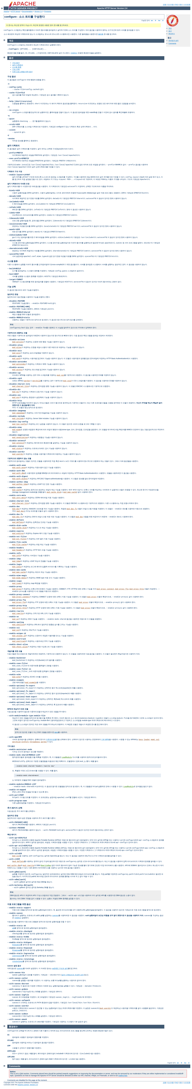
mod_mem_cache (70, 492)
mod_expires (18, 533)
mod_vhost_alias (20, 647)
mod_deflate (18, 522)
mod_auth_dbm (18, 473)
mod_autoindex (19, 364)
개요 (170, 28)
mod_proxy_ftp (121, 589)
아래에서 (74, 53)
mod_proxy (17, 589)
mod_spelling (18, 625)
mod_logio (17, 567)
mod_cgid (67, 381)
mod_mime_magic (19, 578)
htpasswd (16, 950)
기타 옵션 (11, 746)
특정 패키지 (11, 835)
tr (163, 20)
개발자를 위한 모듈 (14, 651)
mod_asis (16, 353)
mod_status (17, 449)
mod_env (15, 397)
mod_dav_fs (72, 509)
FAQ (176, 5)
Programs (47, 11)
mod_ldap (16, 561)
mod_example (30, 683)
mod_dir (15, 392)
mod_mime (16, 430)
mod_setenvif (18, 443)
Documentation (27, 11)
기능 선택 (16, 69)
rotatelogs (17, 961)
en (151, 20)
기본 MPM (105, 739)
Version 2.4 (38, 11)
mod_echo (16, 677)
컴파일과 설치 (173, 40)
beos (141, 740)
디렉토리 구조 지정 (14, 171)
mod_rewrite (18, 614)
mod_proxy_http (136, 589)
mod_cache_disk (54, 492)
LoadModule (67, 757)
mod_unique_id (19, 636)
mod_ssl (15, 630)
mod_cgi (60, 375)
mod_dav (15, 509)
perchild (36, 381)
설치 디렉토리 (17, 65)
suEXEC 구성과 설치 (60, 968)
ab (13, 928)
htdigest (16, 945)
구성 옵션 (16, 63)
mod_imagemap (18, 413)
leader (147, 740)
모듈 (164, 5)
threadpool (35, 742)
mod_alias (17, 347)
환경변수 (171, 34)
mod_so (15, 619)
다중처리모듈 (51, 739)
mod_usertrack (19, 641)
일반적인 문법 (12, 294)
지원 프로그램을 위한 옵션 (22, 72)
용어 (181, 5)
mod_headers (18, 550)
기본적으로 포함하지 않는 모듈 (19, 458)
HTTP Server (15, 11)
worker (27, 381)
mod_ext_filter (19, 539)
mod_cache (17, 490)
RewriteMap (46, 866)
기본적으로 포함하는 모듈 (17, 333)
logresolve (17, 956)
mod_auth (16, 359)
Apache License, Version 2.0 (28, 1085)
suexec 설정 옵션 (14, 966)
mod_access (17, 370)
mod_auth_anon (19, 468)
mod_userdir (18, 454)
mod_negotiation (20, 438)
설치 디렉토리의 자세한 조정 (18, 184)
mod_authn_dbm (14, 866)
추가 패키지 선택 (14, 808)
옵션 (170, 31)
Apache (6, 11)
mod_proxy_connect (105, 589)
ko (159, 20)
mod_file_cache (19, 545)
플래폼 (100, 34)
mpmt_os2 (155, 740)
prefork (25, 742)
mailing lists (122, 1076)
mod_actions (18, 342)
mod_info (16, 556)
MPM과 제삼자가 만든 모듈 (17, 709)
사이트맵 (187, 5)
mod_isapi (17, 583)
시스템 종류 (16, 67)
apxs (56, 732)
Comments (172, 43)
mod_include (18, 419)
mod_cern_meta (19, 498)
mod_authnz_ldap (20, 484)
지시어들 (170, 5)
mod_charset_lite (20, 386)
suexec (55, 916)
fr (156, 20)
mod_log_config (19, 424)
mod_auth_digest (20, 479)
